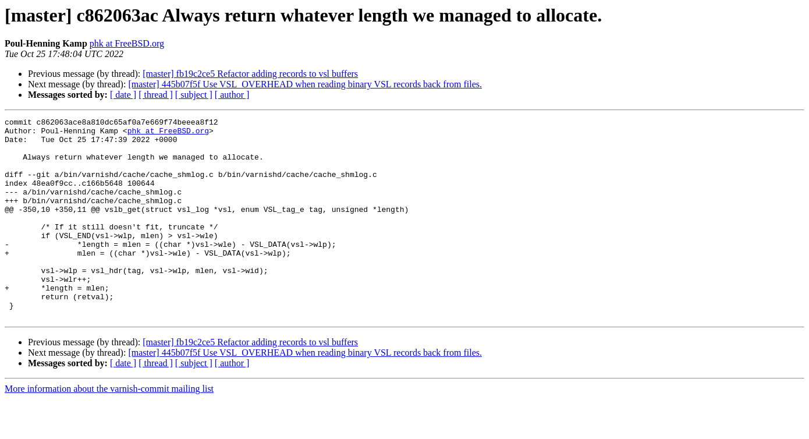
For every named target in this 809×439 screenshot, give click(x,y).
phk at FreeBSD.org (127, 43)
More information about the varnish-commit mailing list (109, 429)
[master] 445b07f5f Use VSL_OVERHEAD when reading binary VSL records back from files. (305, 84)
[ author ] (232, 95)
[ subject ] (193, 95)
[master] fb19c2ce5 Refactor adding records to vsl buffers (250, 74)
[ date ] (123, 95)
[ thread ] (156, 95)
